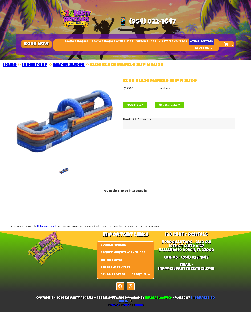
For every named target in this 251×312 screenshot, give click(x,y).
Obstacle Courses (173, 42)
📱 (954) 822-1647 (146, 22)
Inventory (34, 65)
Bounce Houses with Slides (112, 42)
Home (10, 65)
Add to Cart (135, 104)
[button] (36, 44)
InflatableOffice (158, 298)
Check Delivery (169, 104)
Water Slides (146, 42)
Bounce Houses (77, 42)
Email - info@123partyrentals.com (186, 267)
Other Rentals (201, 42)
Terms (138, 305)
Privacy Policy (119, 305)
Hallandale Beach (46, 226)
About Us (204, 49)
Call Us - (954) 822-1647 (186, 258)
